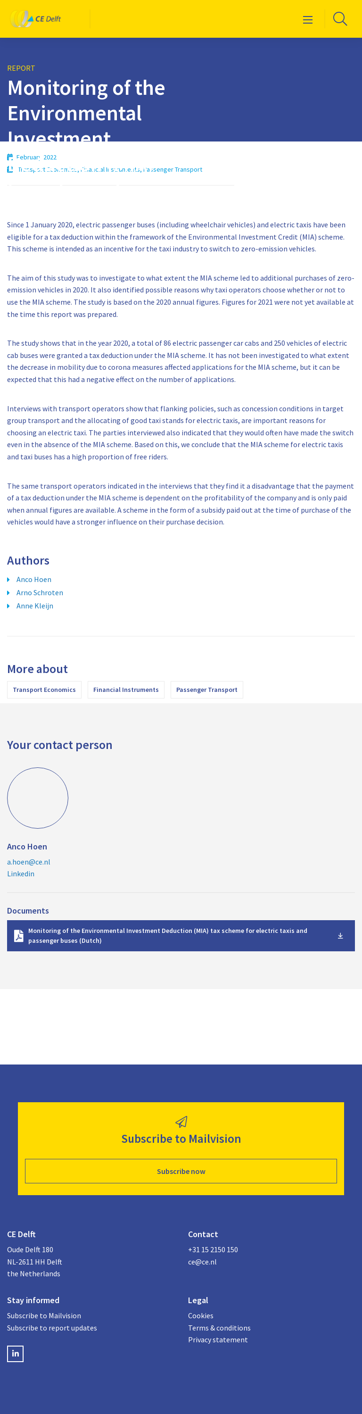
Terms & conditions (219, 1327)
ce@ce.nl (202, 1261)
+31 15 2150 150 (213, 1249)
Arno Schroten (39, 592)
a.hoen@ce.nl (28, 861)
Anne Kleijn (34, 605)
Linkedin (20, 873)
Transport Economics (44, 689)
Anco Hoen (33, 579)
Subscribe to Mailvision (44, 1315)
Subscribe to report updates (52, 1327)
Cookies (201, 1315)
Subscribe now (181, 1171)
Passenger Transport (207, 689)
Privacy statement (218, 1339)
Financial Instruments (126, 689)
